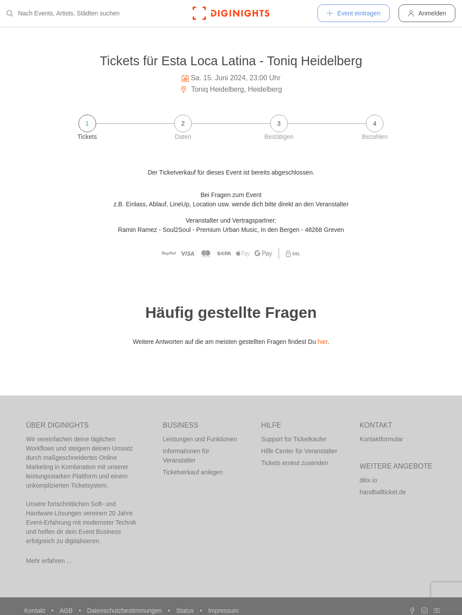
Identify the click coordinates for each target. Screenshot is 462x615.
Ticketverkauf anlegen (193, 472)
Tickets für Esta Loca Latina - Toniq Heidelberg (231, 61)
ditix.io (368, 480)
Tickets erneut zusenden (294, 462)
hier (322, 341)
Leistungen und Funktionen (200, 439)
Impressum (223, 610)
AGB (67, 610)
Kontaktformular (381, 439)
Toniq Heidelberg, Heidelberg (231, 89)
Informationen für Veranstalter (186, 455)
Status (186, 610)
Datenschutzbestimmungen (125, 610)
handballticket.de (383, 492)
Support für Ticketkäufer (294, 439)
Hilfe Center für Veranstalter (299, 451)
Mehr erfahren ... (49, 560)
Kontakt (35, 610)
